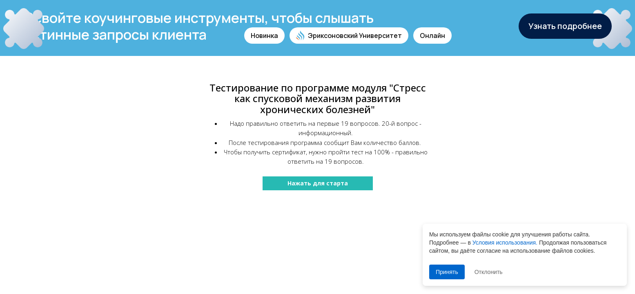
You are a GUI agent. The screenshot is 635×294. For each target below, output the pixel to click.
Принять (447, 272)
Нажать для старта (317, 183)
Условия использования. (504, 242)
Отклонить (489, 272)
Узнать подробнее (565, 25)
